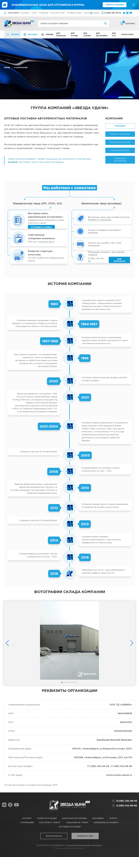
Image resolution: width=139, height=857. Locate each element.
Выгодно (32, 34)
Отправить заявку (41, 227)
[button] (61, 682)
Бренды (49, 34)
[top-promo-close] (133, 4)
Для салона (87, 34)
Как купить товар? (57, 13)
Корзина (128, 23)
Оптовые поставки (74, 13)
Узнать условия (114, 5)
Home (7, 67)
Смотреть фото (46, 242)
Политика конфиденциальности (69, 848)
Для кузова (74, 34)
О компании (43, 13)
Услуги (34, 13)
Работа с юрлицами (120, 134)
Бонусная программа (74, 818)
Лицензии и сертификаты (120, 160)
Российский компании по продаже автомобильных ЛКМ (30, 785)
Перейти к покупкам (99, 220)
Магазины (25, 13)
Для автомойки (101, 34)
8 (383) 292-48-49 (112, 13)
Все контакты (119, 260)
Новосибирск (14, 13)
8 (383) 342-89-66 (126, 805)
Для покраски (61, 34)
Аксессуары (127, 34)
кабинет (96, 13)
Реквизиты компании (120, 142)
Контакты (88, 13)
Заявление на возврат (106, 822)
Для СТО (114, 34)
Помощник (120, 126)
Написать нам (85, 836)
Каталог (15, 34)
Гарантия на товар (77, 822)
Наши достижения (120, 150)
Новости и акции (47, 818)
